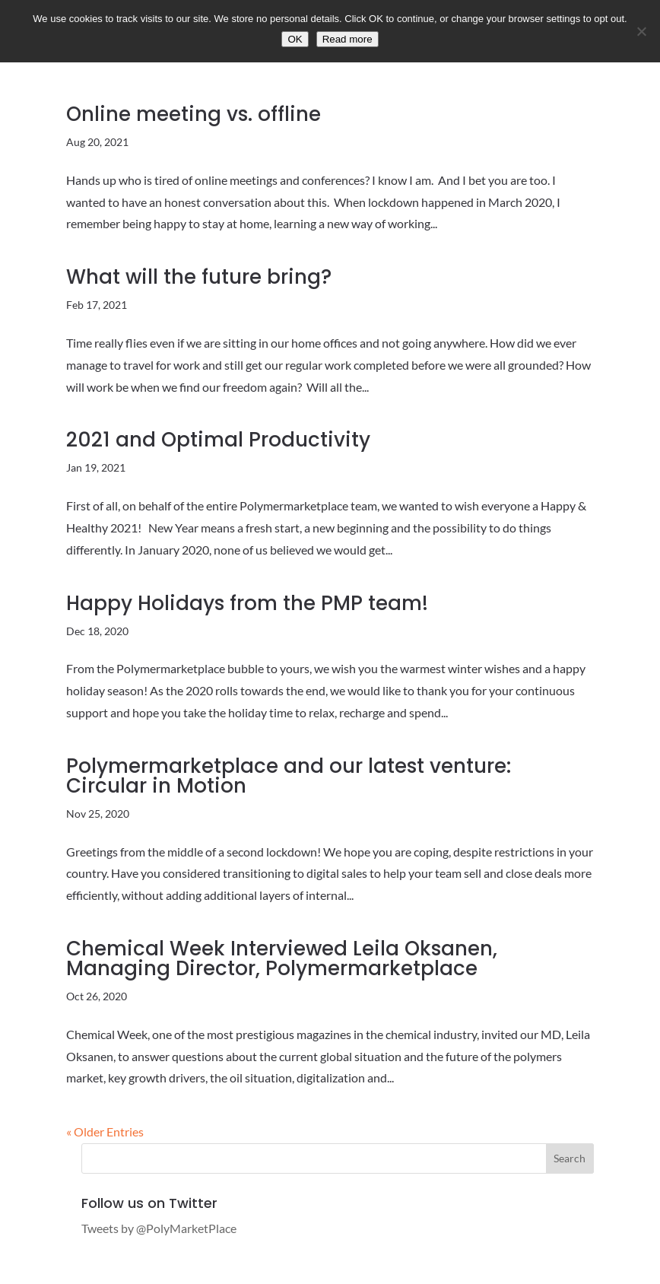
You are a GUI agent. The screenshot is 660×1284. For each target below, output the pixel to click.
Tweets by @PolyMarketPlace (158, 1228)
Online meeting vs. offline (193, 114)
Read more (347, 39)
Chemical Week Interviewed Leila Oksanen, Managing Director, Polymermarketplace (281, 958)
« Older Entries (105, 1131)
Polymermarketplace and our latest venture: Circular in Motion (288, 775)
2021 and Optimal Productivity (218, 439)
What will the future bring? (199, 277)
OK (294, 39)
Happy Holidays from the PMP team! (247, 603)
